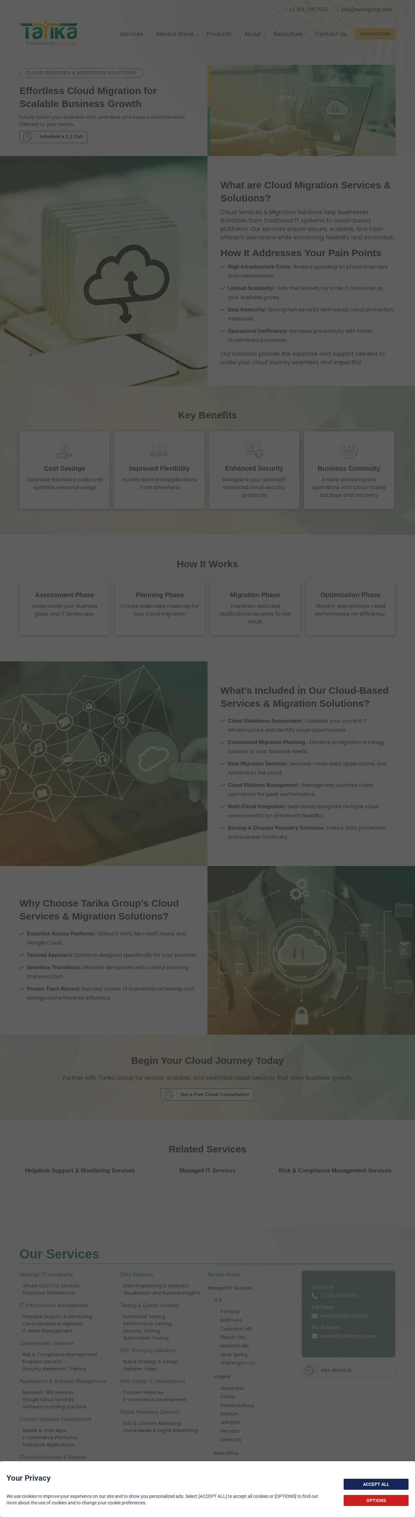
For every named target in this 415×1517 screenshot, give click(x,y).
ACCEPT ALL (376, 1484)
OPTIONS (376, 1500)
